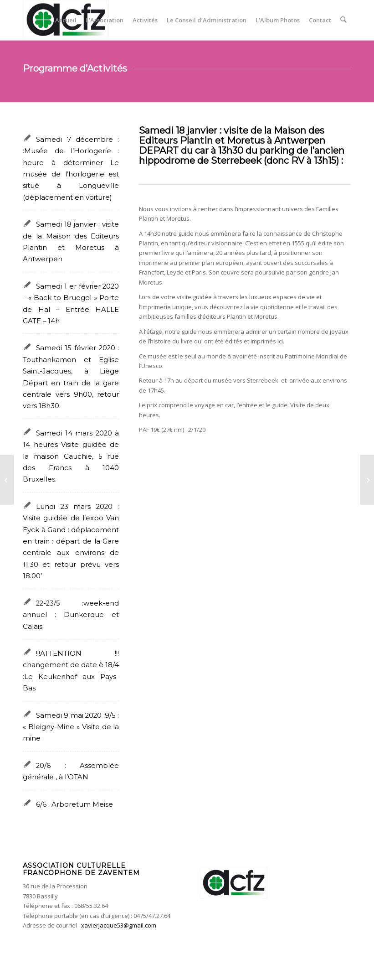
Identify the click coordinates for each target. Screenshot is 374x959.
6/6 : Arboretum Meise (74, 804)
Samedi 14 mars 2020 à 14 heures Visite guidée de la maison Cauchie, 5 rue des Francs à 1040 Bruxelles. (71, 456)
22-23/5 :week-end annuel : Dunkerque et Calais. (71, 615)
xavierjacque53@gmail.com (118, 925)
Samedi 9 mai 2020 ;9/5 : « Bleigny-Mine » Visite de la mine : (71, 727)
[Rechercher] (343, 20)
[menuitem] (66, 20)
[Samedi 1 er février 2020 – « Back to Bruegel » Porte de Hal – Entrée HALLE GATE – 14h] (7, 480)
